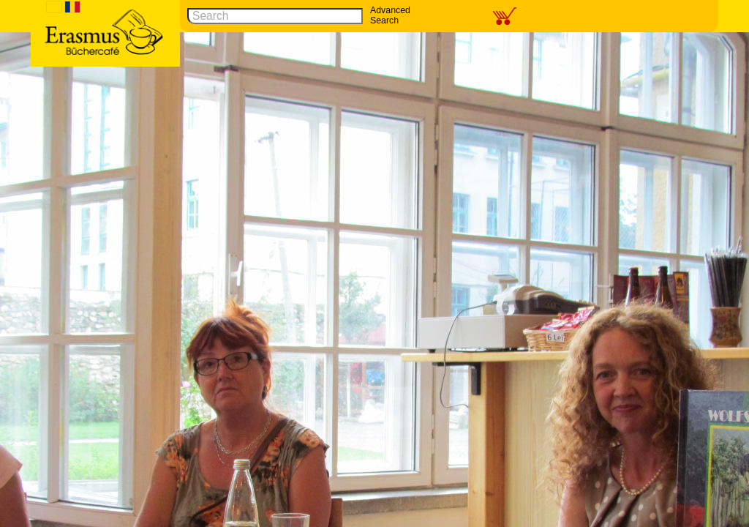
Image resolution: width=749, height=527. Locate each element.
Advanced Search (390, 15)
